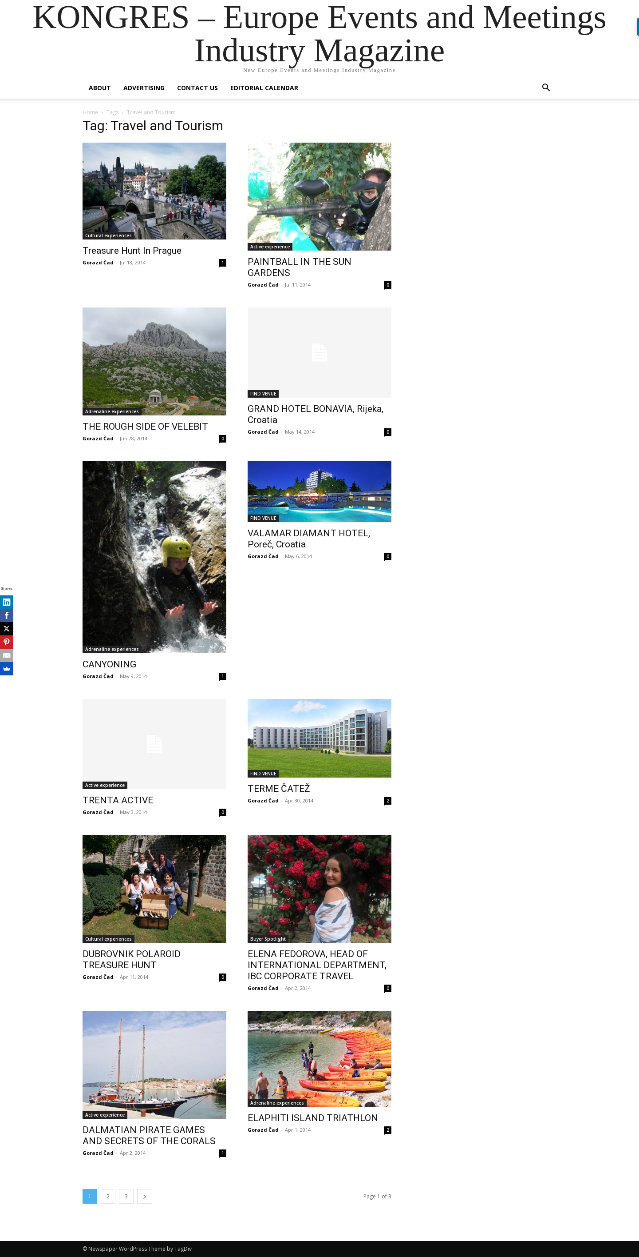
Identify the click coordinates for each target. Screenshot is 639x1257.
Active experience (270, 246)
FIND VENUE (263, 394)
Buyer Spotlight (268, 939)
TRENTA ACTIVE (118, 800)
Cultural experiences (108, 235)
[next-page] (144, 1196)
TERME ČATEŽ (279, 788)
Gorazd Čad (98, 262)
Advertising (144, 88)
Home (90, 112)
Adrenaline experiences (112, 411)
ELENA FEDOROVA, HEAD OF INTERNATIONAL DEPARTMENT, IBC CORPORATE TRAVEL (317, 965)
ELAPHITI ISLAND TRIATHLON (313, 1118)
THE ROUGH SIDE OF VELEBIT (145, 426)
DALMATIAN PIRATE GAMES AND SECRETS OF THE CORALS (149, 1135)
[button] (545, 88)
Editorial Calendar (264, 88)
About (100, 88)
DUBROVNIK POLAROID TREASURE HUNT (132, 959)
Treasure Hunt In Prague (132, 250)
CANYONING (109, 664)
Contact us (197, 88)
